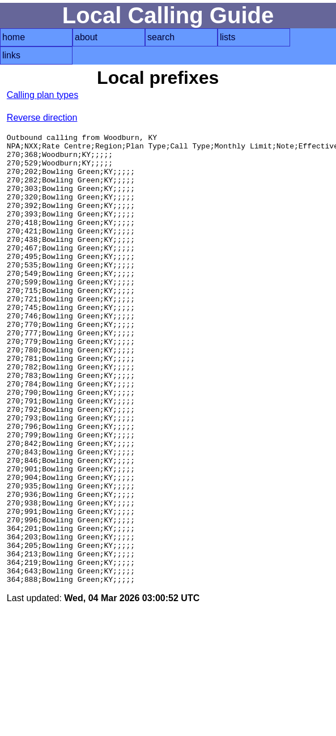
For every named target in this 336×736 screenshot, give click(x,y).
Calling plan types (42, 95)
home (13, 37)
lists (228, 37)
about (86, 37)
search (161, 37)
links (11, 55)
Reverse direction (42, 117)
